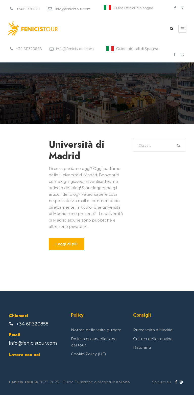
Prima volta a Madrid (153, 329)
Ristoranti (142, 347)
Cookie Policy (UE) (88, 354)
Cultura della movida (153, 338)
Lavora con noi (24, 355)
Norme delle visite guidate (96, 329)
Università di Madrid (76, 150)
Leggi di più (67, 244)
